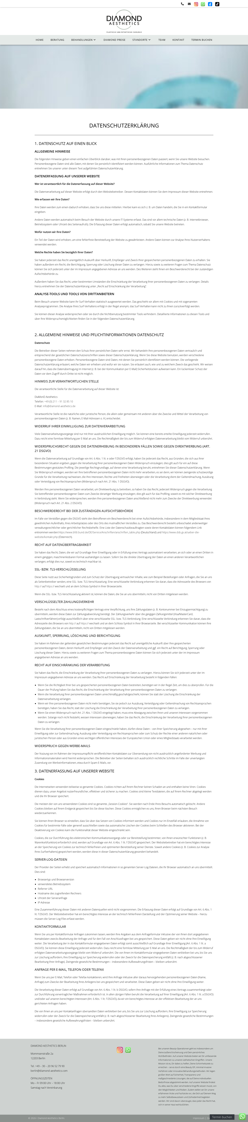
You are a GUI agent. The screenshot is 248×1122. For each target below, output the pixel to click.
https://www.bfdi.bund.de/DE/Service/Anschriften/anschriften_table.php (99, 532)
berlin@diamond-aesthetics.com (49, 1070)
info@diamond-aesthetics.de (59, 406)
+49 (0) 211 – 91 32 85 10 (58, 401)
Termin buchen (222, 1117)
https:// (50, 586)
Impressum (198, 1118)
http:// (38, 586)
